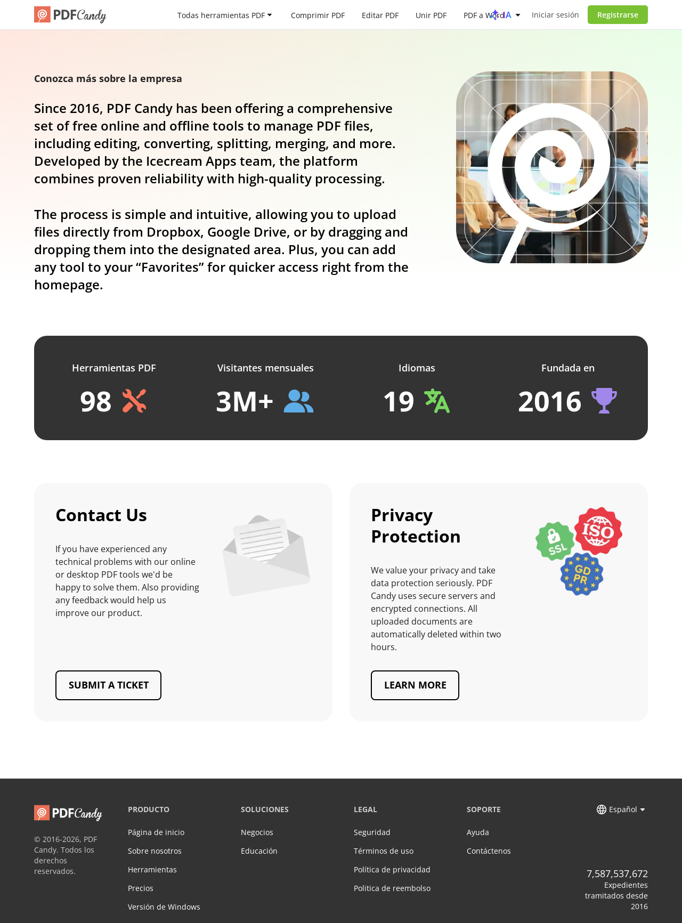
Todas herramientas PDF (221, 15)
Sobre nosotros (155, 851)
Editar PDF (380, 15)
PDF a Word (484, 15)
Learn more (415, 684)
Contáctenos (489, 851)
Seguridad (372, 832)
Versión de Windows (164, 907)
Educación (259, 851)
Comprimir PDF (318, 15)
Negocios (257, 832)
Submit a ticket (109, 684)
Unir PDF (431, 15)
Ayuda (478, 832)
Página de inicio (156, 832)
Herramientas (152, 869)
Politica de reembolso (392, 888)
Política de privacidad (392, 869)
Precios (140, 888)
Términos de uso (383, 851)
